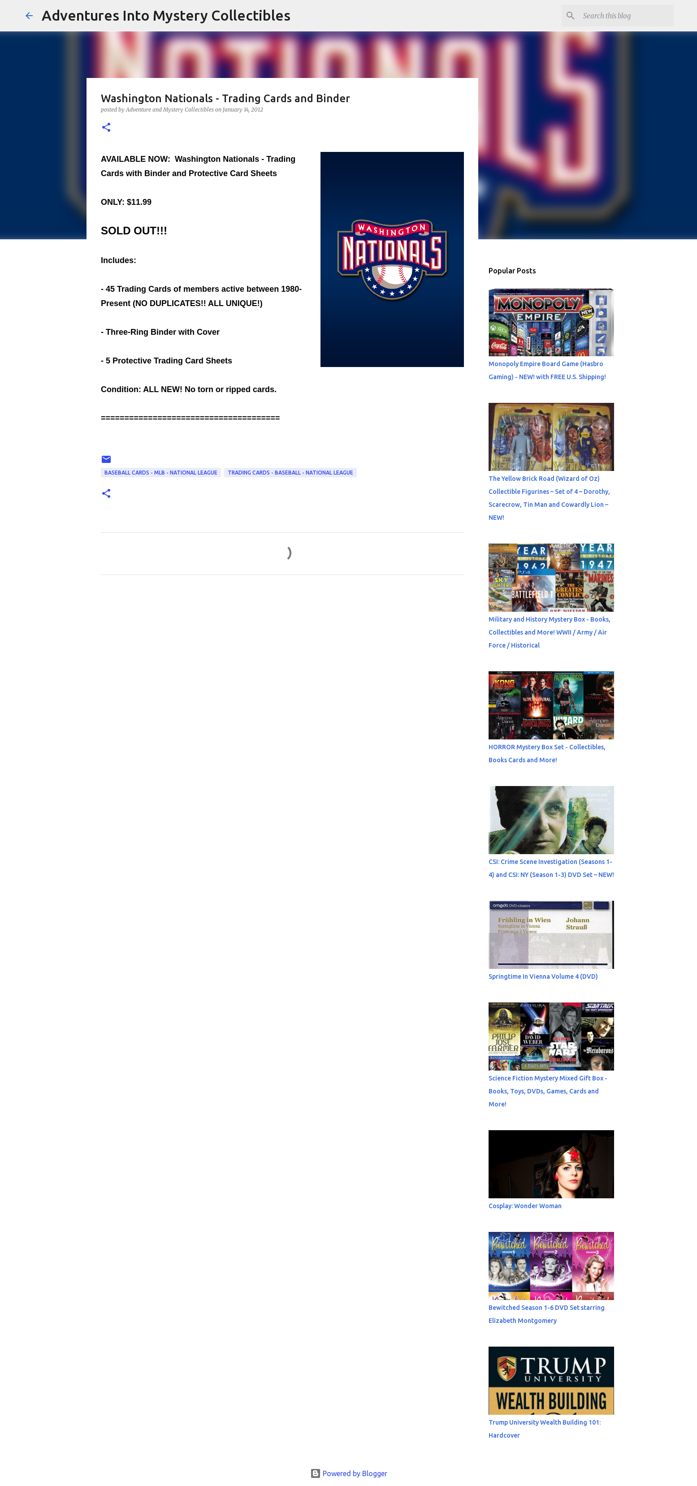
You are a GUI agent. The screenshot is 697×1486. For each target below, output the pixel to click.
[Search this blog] (627, 15)
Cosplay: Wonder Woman (525, 1206)
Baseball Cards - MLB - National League (160, 472)
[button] (106, 128)
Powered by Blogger (348, 1473)
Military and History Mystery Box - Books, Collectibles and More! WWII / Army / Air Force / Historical (549, 632)
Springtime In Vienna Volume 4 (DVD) (543, 976)
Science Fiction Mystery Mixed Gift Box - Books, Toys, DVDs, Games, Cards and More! (548, 1091)
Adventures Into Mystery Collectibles (166, 15)
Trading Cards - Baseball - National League (290, 472)
